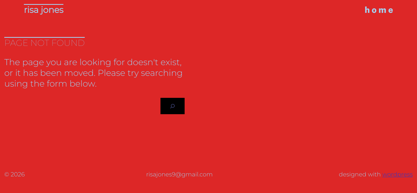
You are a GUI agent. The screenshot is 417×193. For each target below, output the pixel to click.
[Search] (172, 106)
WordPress (397, 174)
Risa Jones (43, 10)
